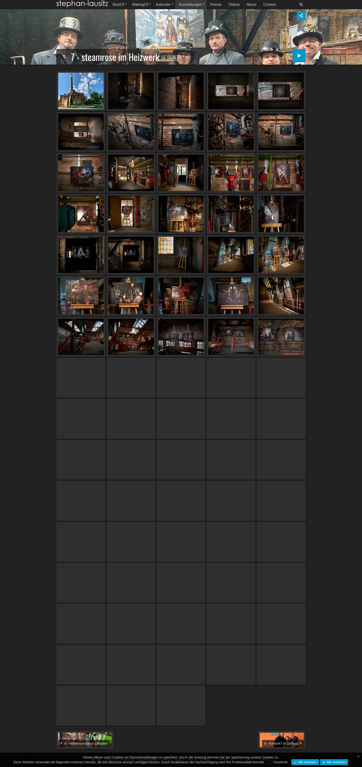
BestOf (118, 4)
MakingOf (140, 4)
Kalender (163, 4)
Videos (234, 4)
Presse (216, 4)
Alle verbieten (336, 762)
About (251, 4)
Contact (269, 4)
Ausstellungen (190, 4)
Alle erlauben (307, 762)
